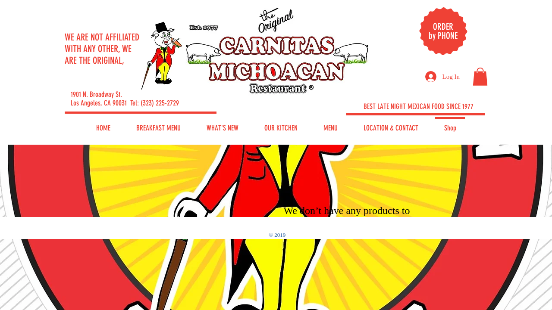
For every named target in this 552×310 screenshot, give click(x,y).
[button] (480, 77)
